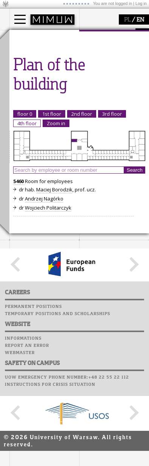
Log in (141, 3)
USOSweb (91, 104)
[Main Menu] (20, 19)
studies (26, 37)
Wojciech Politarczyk (48, 347)
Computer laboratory (109, 118)
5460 (19, 321)
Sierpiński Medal (38, 149)
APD (126, 104)
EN (140, 20)
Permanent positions (33, 446)
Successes (93, 154)
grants (26, 142)
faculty (95, 37)
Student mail (98, 125)
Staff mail (94, 132)
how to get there (107, 52)
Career (89, 140)
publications (33, 135)
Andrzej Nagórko (44, 338)
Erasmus (29, 72)
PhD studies (32, 65)
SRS (112, 104)
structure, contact (108, 59)
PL (127, 20)
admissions (32, 79)
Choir (87, 147)
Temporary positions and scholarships (57, 454)
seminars (29, 129)
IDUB (24, 156)
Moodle (90, 111)
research (29, 107)
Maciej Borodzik (54, 329)
